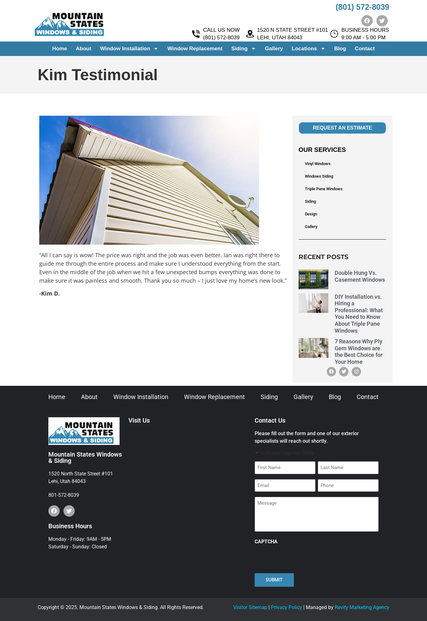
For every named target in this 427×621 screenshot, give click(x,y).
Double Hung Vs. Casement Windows (360, 276)
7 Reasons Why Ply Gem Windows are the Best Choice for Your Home (358, 351)
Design (311, 214)
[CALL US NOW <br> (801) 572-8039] (196, 34)
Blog (340, 49)
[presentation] (302, 559)
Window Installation (129, 49)
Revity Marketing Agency (362, 607)
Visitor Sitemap (250, 607)
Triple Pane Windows (324, 188)
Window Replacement (195, 49)
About (83, 49)
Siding (243, 49)
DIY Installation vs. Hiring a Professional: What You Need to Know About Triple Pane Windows (359, 313)
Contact (365, 49)
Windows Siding (319, 176)
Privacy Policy (286, 607)
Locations (308, 49)
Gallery (274, 49)
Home (59, 49)
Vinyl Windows (318, 163)
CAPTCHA (266, 541)
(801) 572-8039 (362, 7)
